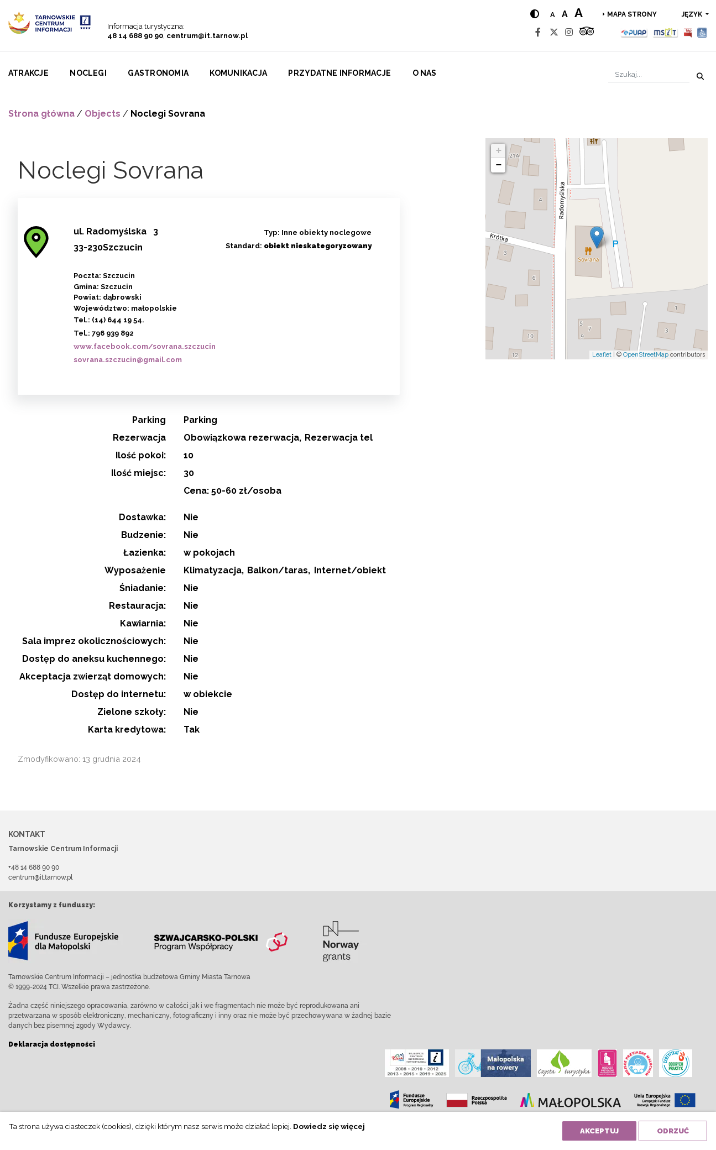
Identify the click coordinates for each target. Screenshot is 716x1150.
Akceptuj (599, 1131)
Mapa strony (632, 14)
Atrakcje (28, 73)
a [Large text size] (578, 13)
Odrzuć (673, 1131)
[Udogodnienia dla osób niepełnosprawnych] (702, 32)
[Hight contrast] (534, 14)
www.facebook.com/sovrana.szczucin (145, 346)
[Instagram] (569, 32)
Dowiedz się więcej (329, 1126)
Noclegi (88, 73)
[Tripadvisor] (586, 32)
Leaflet (602, 354)
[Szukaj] (648, 74)
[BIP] (688, 32)
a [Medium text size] (564, 14)
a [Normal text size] (552, 15)
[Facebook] (538, 32)
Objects (103, 113)
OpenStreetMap (645, 354)
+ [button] (498, 151)
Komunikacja (238, 73)
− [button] (498, 165)
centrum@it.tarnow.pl (207, 36)
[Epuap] (634, 32)
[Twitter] (554, 32)
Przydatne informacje (339, 73)
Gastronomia (158, 73)
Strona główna (41, 113)
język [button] (693, 14)
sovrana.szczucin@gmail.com (128, 360)
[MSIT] (665, 32)
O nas (424, 73)
